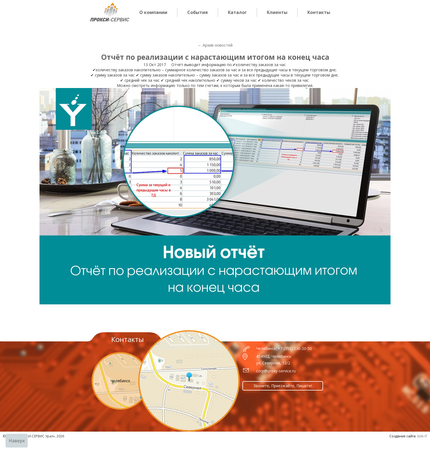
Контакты (318, 12)
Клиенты (277, 12)
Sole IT (422, 436)
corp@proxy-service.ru (276, 370)
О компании (153, 12)
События (197, 12)
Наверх (17, 441)
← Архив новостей (215, 45)
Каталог (237, 12)
